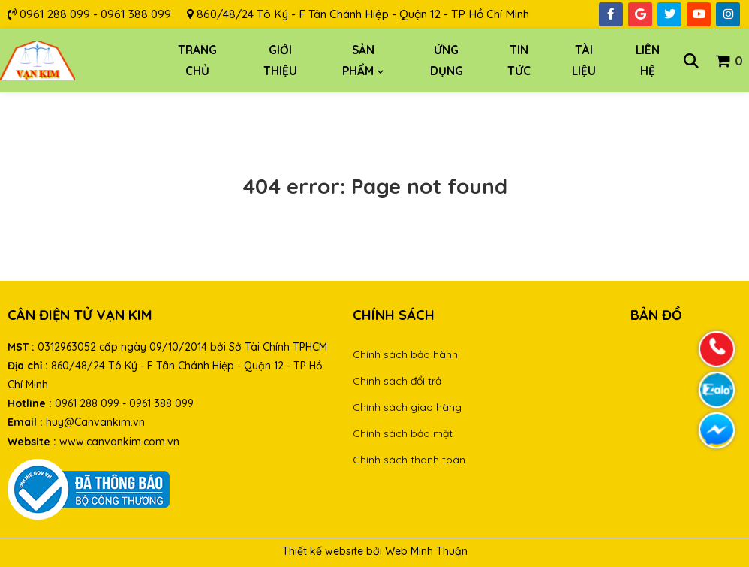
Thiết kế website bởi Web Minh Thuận (375, 551)
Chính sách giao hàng (407, 407)
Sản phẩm (358, 60)
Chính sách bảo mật (403, 433)
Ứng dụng (446, 60)
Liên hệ (648, 60)
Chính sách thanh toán (409, 459)
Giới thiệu (280, 60)
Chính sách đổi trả (397, 381)
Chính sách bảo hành (405, 354)
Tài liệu (584, 60)
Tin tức (519, 60)
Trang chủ (197, 60)
